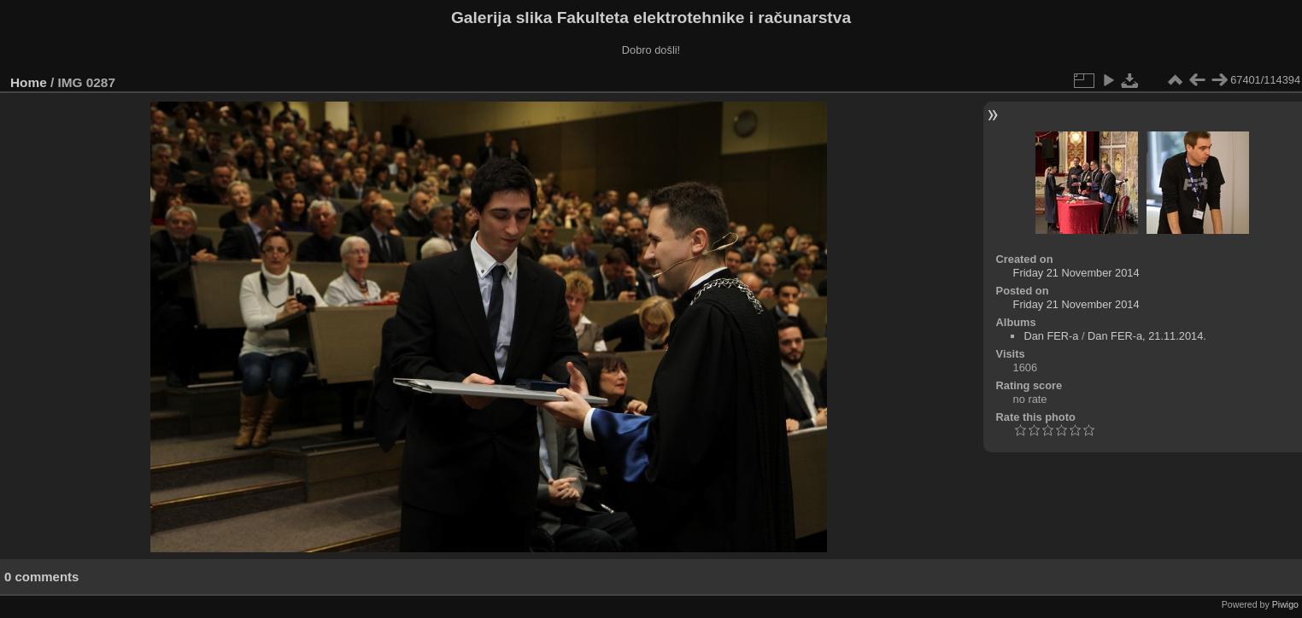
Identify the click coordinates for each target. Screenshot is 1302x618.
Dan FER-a (1050, 335)
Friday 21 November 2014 (1076, 272)
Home (28, 82)
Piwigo (1285, 604)
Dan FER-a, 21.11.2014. (1147, 335)
